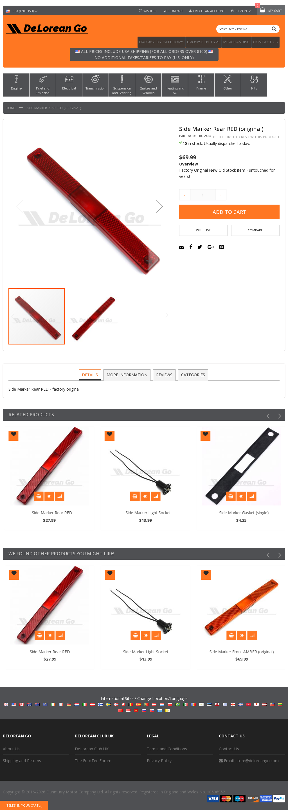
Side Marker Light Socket (193, 511)
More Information (127, 372)
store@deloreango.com (257, 759)
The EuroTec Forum (93, 759)
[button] (159, 205)
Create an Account (209, 11)
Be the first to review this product (246, 135)
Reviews (164, 372)
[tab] (91, 373)
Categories (192, 372)
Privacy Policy (159, 759)
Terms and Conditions (167, 747)
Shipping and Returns (22, 759)
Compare (175, 11)
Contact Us (229, 747)
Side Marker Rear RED (97, 511)
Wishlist (150, 11)
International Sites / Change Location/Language (144, 702)
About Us (11, 747)
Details (90, 372)
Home (11, 106)
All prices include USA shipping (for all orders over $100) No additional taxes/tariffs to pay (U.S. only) (144, 53)
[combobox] (248, 29)
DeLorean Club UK (92, 747)
